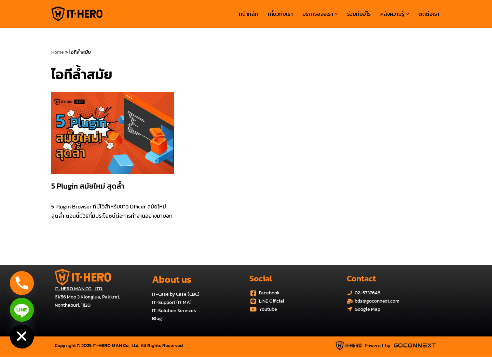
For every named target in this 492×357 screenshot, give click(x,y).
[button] (336, 14)
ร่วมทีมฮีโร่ (359, 14)
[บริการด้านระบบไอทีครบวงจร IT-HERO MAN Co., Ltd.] (76, 14)
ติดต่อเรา (429, 14)
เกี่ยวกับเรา (280, 14)
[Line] (22, 310)
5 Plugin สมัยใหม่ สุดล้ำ (87, 186)
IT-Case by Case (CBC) (176, 294)
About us (171, 279)
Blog (157, 318)
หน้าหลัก (248, 14)
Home (57, 52)
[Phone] (22, 283)
